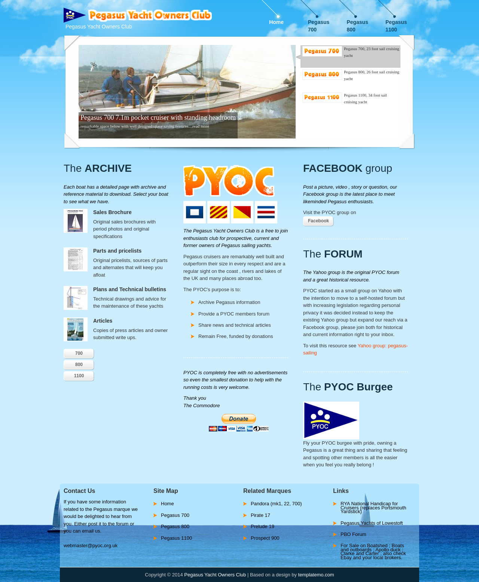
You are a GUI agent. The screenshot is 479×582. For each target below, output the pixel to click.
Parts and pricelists (117, 251)
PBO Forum (353, 534)
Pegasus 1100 (396, 22)
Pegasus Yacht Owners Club (215, 575)
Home (276, 22)
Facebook (318, 220)
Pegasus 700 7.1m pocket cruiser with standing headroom (158, 117)
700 (79, 353)
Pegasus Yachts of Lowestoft (372, 523)
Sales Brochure (112, 212)
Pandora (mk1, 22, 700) (276, 503)
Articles (102, 321)
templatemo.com (316, 575)
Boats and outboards (372, 547)
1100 (79, 375)
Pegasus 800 (357, 22)
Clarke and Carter (360, 553)
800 (79, 364)
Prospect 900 (265, 538)
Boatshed (378, 545)
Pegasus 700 (319, 22)
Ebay (347, 557)
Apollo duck (388, 549)
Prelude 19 (262, 526)
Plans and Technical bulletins (129, 289)
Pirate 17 (260, 515)
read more (200, 126)
